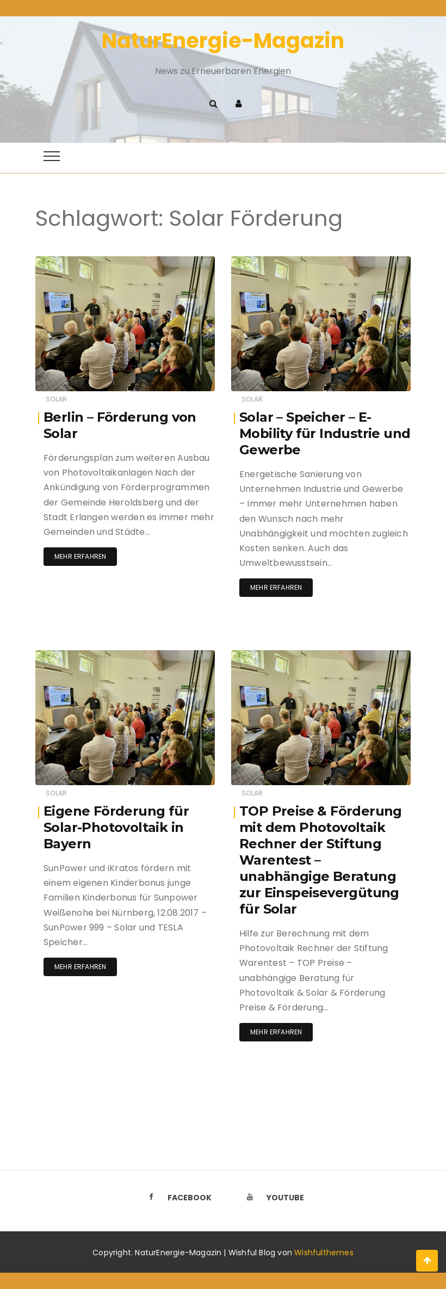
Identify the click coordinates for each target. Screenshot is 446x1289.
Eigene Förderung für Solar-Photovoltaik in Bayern (116, 827)
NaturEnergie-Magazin (223, 40)
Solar (56, 399)
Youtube (272, 1197)
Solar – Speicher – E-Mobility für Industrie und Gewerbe (324, 433)
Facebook (177, 1197)
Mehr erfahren (80, 556)
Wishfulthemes (324, 1252)
